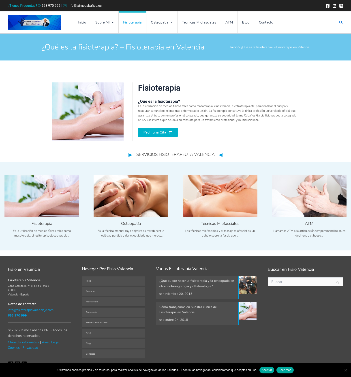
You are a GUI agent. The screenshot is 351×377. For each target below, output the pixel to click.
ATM (226, 23)
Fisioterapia (135, 23)
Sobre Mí (90, 291)
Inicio (88, 23)
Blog (241, 23)
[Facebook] (328, 6)
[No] (345, 370)
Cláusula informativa (23, 342)
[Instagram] (341, 6)
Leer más (285, 370)
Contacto (260, 23)
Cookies (14, 347)
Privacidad (30, 347)
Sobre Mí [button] (109, 23)
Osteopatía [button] (163, 23)
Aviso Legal (51, 342)
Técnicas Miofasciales (198, 23)
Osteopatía (91, 312)
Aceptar (267, 370)
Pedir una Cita (154, 134)
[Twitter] (334, 6)
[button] (116, 23)
